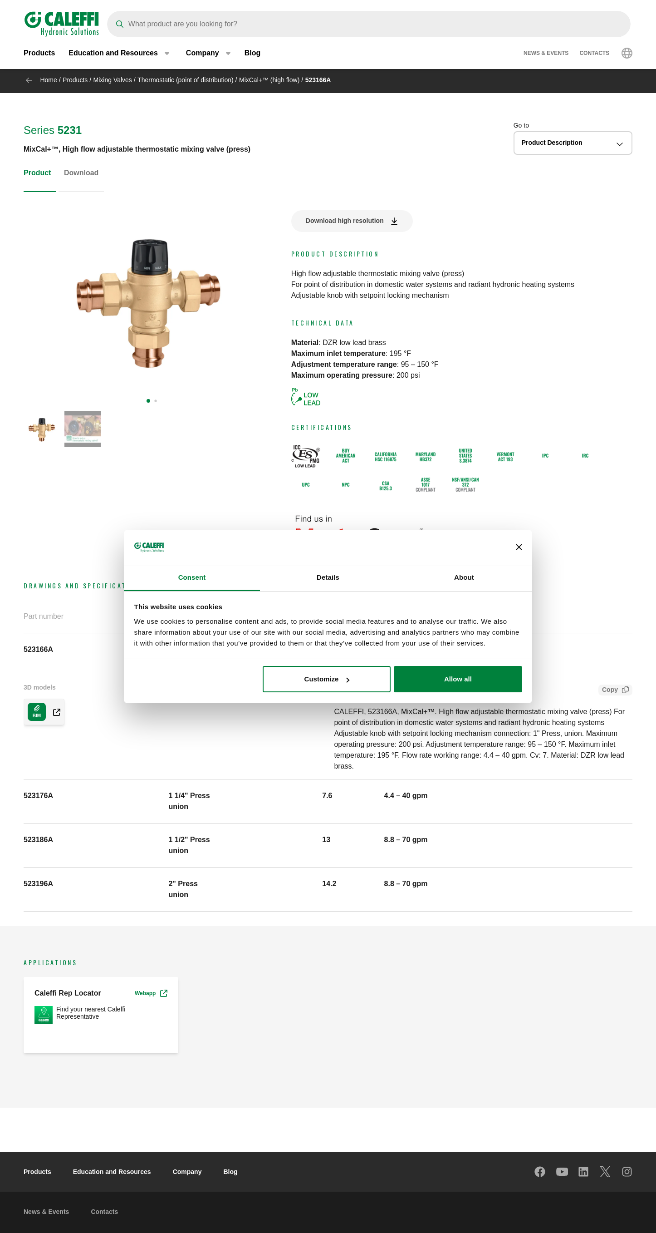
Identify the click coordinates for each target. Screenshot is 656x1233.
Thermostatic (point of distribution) (185, 80)
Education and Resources (112, 1171)
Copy (608, 690)
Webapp (151, 993)
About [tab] (464, 577)
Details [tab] (328, 577)
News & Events (546, 54)
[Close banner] (519, 547)
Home (48, 80)
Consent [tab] (192, 577)
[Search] (369, 24)
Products (39, 54)
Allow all (458, 679)
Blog (253, 54)
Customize (327, 679)
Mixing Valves (112, 80)
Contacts (594, 54)
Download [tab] (81, 173)
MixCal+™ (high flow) (269, 80)
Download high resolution (345, 220)
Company (187, 1171)
